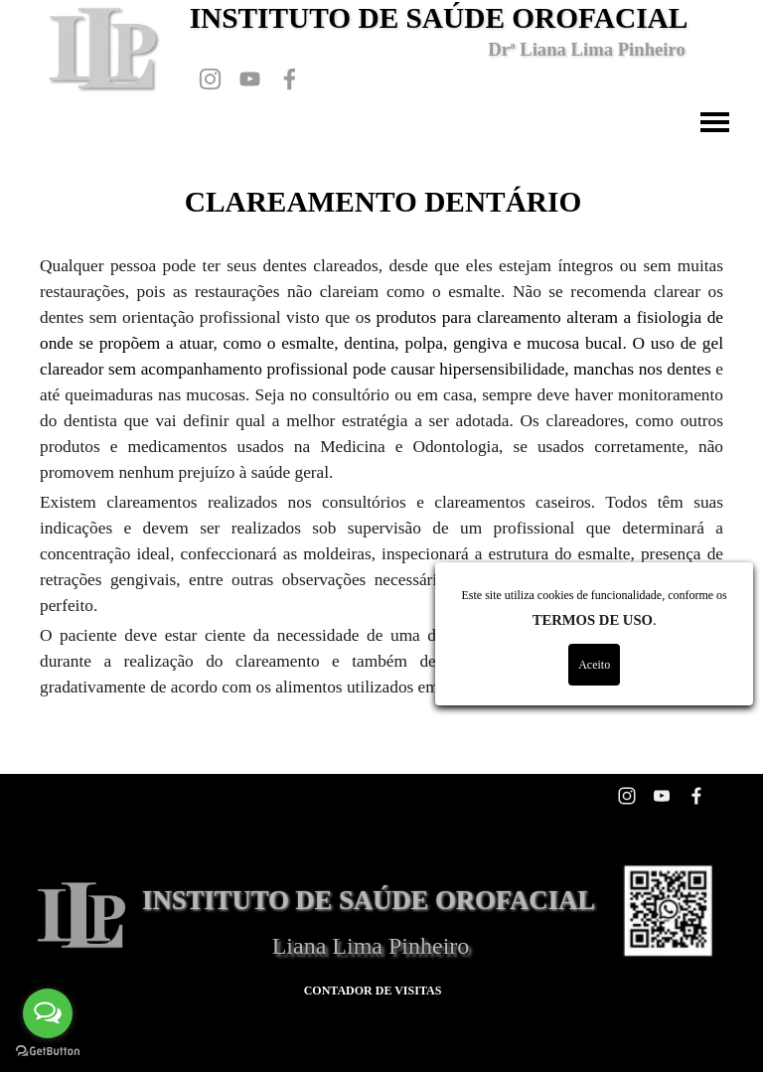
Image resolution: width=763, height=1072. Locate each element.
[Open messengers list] (48, 1013)
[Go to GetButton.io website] (47, 1051)
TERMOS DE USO (702, 620)
